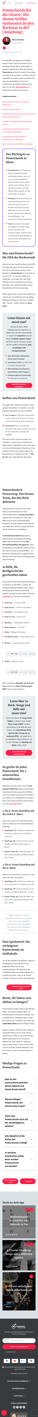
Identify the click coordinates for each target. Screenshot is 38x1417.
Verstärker (6, 596)
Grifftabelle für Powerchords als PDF (19, 987)
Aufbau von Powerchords (11, 109)
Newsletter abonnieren (19, 1347)
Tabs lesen (13, 803)
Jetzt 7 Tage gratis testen (10, 1181)
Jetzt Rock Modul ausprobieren (19, 752)
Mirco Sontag (18, 39)
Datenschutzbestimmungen (24, 1352)
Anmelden (19, 3)
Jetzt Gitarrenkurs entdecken (19, 385)
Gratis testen (31, 3)
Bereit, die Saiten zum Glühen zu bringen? (17, 144)
